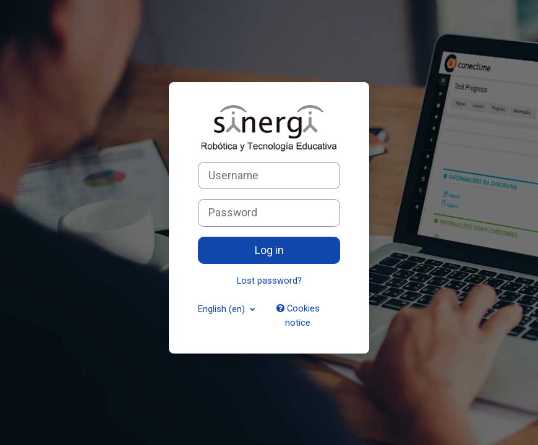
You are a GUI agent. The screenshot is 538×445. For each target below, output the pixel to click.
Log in (269, 250)
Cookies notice (298, 315)
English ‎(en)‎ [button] (222, 309)
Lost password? (269, 280)
